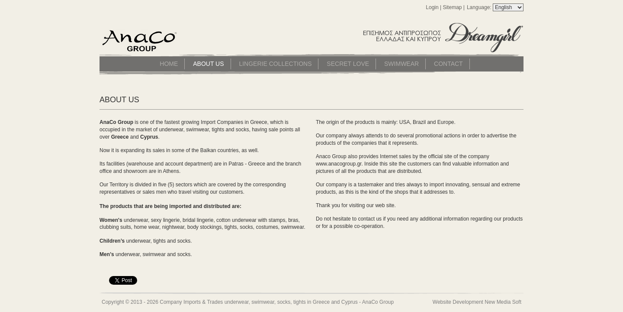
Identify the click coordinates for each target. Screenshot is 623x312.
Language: (480, 7)
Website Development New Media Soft (477, 302)
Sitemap (452, 7)
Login (432, 7)
